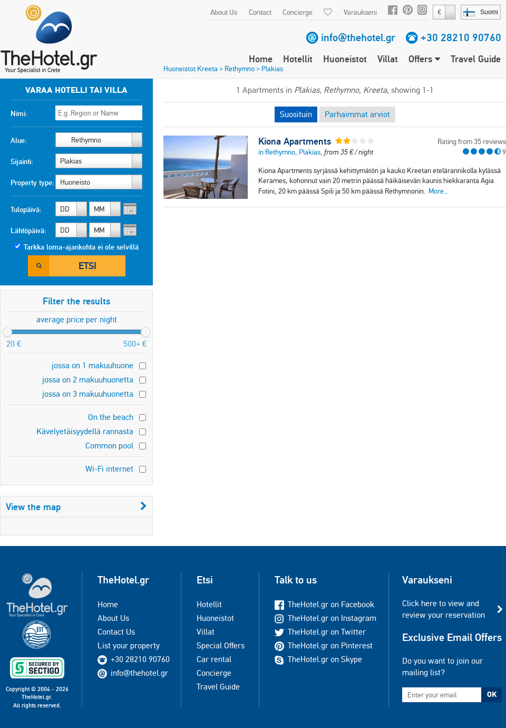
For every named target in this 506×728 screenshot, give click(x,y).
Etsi (87, 266)
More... (439, 191)
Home (261, 59)
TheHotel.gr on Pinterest (324, 645)
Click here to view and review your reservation (443, 609)
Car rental (214, 659)
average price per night (76, 319)
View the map (76, 506)
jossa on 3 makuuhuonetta (87, 394)
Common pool (109, 445)
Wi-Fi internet (109, 469)
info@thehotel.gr (358, 37)
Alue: (19, 140)
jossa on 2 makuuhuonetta (87, 380)
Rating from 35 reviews (471, 141)
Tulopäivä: (26, 209)
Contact (260, 12)
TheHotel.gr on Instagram (325, 618)
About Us (223, 12)
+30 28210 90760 (461, 37)
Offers (424, 59)
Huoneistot (345, 59)
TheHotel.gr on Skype (318, 659)
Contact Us (116, 632)
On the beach (110, 417)
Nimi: (19, 113)
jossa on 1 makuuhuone (92, 365)
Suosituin (296, 114)
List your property (129, 645)
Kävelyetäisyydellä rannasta (84, 431)
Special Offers (221, 645)
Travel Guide (476, 59)
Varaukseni (360, 12)
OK (492, 694)
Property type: (32, 182)
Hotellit (298, 59)
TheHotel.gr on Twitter (320, 632)
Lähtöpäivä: (28, 230)
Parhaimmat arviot (357, 114)
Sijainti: (22, 161)
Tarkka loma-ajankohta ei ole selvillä (81, 247)
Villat (387, 59)
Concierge (298, 12)
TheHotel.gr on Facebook (324, 604)
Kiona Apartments (294, 141)
